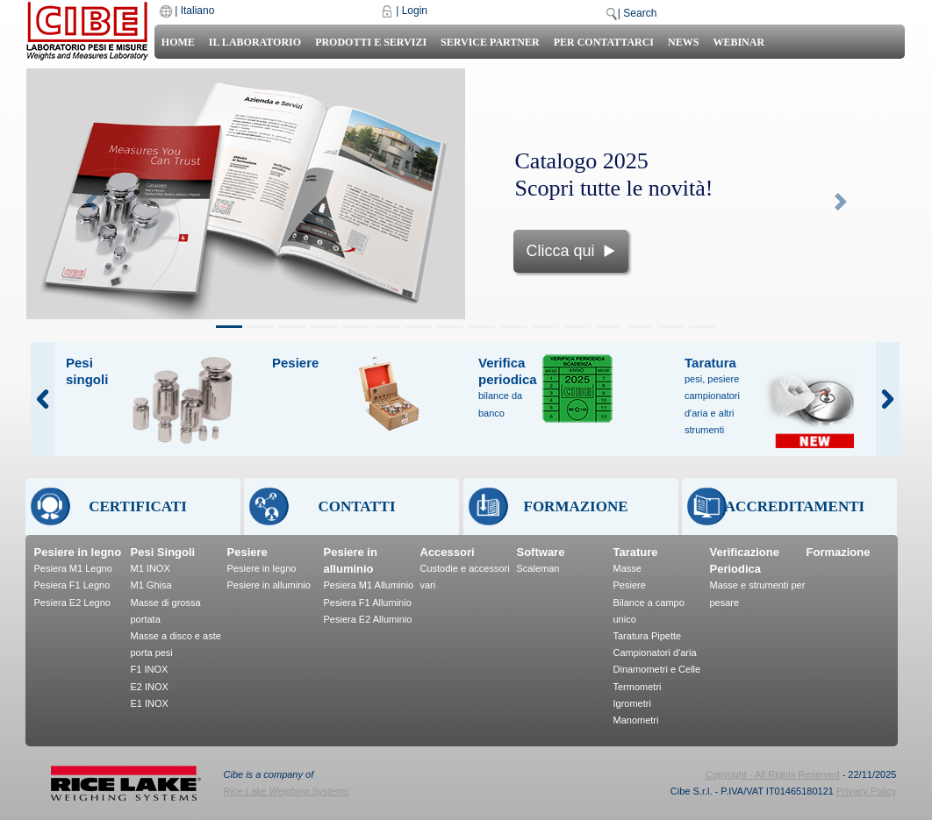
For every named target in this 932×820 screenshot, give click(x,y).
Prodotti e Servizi (371, 42)
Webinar (738, 42)
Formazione (839, 552)
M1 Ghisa (151, 585)
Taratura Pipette (647, 636)
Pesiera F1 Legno (72, 585)
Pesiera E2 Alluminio (368, 619)
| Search (637, 13)
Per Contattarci (604, 42)
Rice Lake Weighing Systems (286, 791)
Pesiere (247, 552)
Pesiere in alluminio (269, 585)
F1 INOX (149, 669)
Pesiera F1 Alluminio (368, 602)
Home (178, 42)
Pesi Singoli (163, 552)
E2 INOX (149, 686)
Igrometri (632, 703)
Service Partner (490, 42)
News (683, 42)
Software (541, 552)
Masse (627, 568)
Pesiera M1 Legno (73, 568)
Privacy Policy (866, 791)
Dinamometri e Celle (657, 669)
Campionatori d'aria (655, 652)
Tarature (635, 552)
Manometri (636, 720)
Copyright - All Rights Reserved (773, 774)
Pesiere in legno (78, 552)
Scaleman (538, 568)
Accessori (447, 552)
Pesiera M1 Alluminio (369, 585)
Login (414, 10)
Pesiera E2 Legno (72, 602)
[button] (91, 201)
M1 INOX (150, 568)
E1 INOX (149, 703)
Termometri (637, 686)
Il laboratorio (255, 42)
